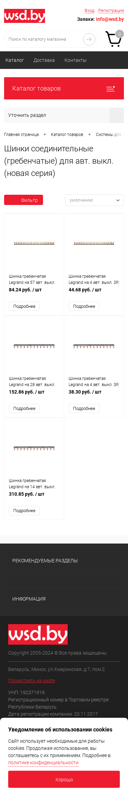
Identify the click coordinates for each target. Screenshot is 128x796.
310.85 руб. (34, 497)
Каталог (14, 60)
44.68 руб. (94, 293)
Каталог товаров (64, 88)
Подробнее (24, 306)
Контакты (76, 60)
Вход (89, 10)
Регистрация (111, 10)
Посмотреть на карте (31, 680)
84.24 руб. (34, 293)
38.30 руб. (94, 395)
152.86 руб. (34, 395)
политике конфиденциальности (43, 762)
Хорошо (64, 779)
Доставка (44, 60)
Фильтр (23, 200)
